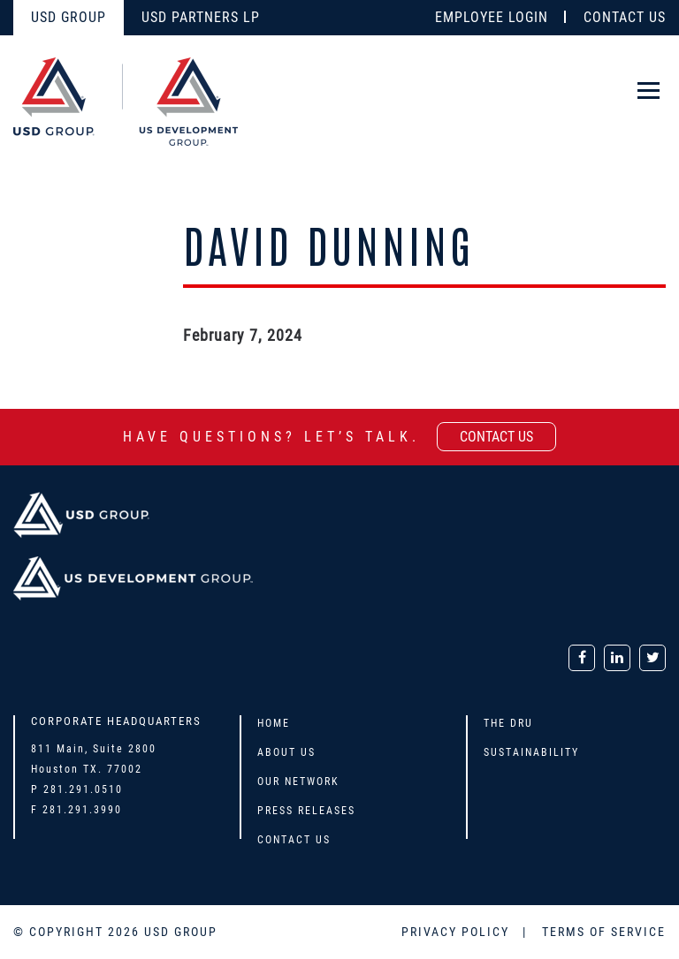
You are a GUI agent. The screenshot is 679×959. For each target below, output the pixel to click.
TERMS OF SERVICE (604, 932)
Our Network (298, 781)
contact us (496, 436)
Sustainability (531, 752)
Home (273, 723)
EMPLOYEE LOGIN (491, 17)
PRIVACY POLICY (457, 932)
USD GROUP (68, 17)
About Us (286, 752)
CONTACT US (625, 17)
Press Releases (306, 810)
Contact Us (294, 840)
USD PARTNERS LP (200, 17)
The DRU (508, 723)
